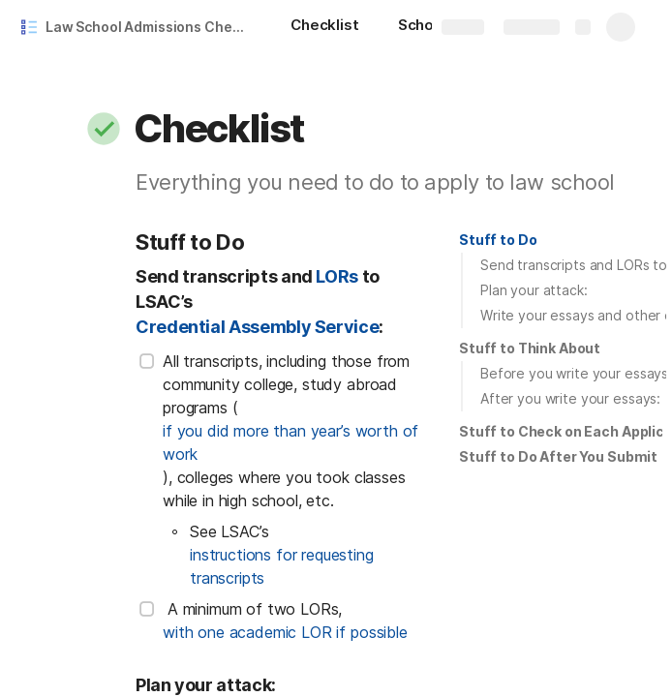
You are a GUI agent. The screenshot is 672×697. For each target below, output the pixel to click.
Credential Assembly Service (257, 327)
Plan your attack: (534, 290)
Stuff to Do (497, 239)
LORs (337, 276)
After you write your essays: (570, 398)
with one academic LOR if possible (285, 632)
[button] (103, 128)
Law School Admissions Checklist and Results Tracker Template (149, 26)
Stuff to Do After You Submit (558, 456)
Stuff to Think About (529, 348)
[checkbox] (147, 361)
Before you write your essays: (576, 373)
